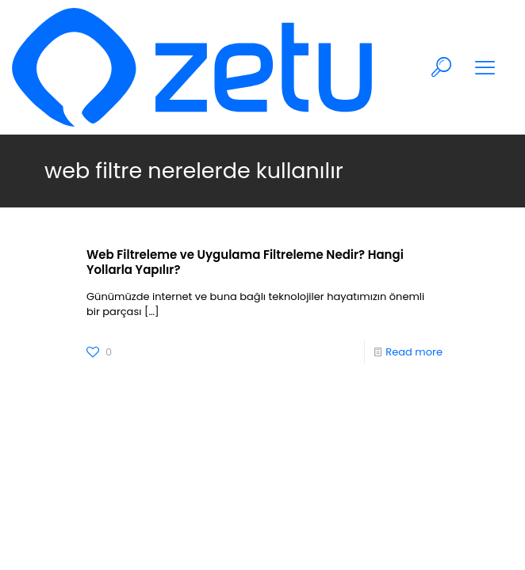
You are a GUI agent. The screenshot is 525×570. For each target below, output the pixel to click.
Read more (414, 351)
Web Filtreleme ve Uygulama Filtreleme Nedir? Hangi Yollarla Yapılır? (245, 262)
